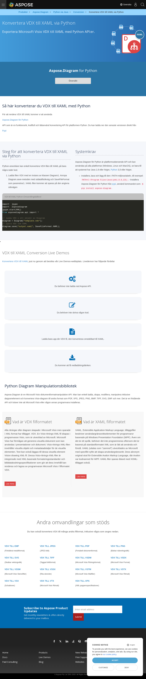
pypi (114, 184)
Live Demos (45, 651)
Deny (127, 667)
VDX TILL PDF (82, 540)
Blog (41, 656)
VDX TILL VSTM (83, 563)
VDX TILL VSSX (48, 563)
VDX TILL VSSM (13, 563)
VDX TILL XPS (82, 575)
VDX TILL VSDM (83, 552)
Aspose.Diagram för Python (15, 120)
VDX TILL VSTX (118, 563)
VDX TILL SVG (12, 552)
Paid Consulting (9, 656)
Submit (78, 611)
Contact (83, 675)
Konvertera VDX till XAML (15, 261)
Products (43, 647)
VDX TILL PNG (118, 540)
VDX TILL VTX (47, 575)
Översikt (73, 81)
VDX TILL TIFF (47, 552)
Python (114, 170)
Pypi (4, 130)
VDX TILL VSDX (118, 552)
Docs (4, 651)
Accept (115, 660)
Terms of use (75, 675)
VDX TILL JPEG (48, 540)
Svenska (124, 4)
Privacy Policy (65, 675)
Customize (103, 667)
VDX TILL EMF (12, 540)
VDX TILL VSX (12, 575)
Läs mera (10, 481)
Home (5, 647)
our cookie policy (109, 654)
